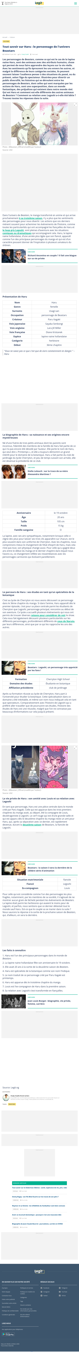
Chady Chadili (25, 55)
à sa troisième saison (30, 218)
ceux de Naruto (65, 621)
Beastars (12, 1104)
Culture (12, 38)
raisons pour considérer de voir (48, 615)
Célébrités (15, 1200)
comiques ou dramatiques (17, 233)
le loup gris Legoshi (13, 230)
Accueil (5, 38)
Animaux (15, 1191)
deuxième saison (32, 825)
